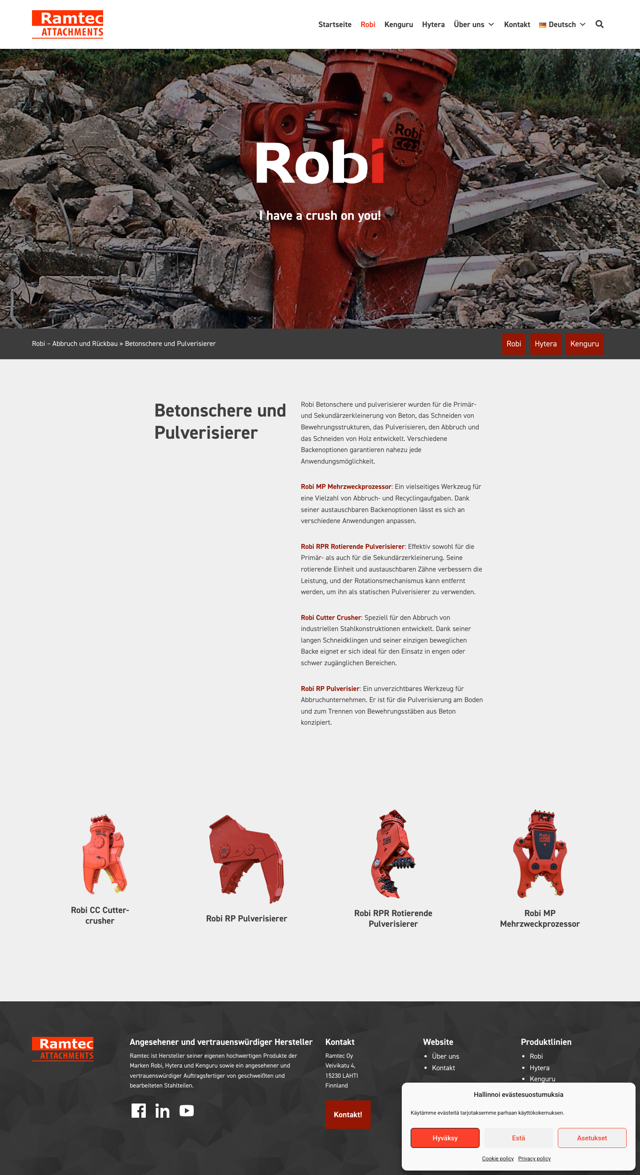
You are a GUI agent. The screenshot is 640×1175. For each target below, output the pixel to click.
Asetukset (592, 1138)
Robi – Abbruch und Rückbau (75, 344)
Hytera (433, 24)
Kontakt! (348, 1114)
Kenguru (398, 24)
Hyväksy (445, 1138)
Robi (368, 24)
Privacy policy (534, 1158)
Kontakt (517, 24)
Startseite (335, 24)
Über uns (474, 24)
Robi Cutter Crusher (331, 618)
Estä (518, 1138)
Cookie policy (498, 1158)
